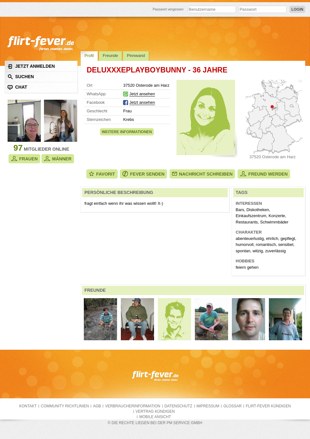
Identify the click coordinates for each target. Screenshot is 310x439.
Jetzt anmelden (31, 66)
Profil (89, 55)
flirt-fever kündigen (268, 406)
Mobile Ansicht (155, 417)
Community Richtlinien (65, 406)
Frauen (24, 158)
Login (297, 9)
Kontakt (28, 406)
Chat (17, 87)
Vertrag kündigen (155, 411)
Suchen (21, 76)
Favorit (102, 174)
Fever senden (143, 174)
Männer (57, 158)
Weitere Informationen (127, 132)
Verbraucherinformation (132, 406)
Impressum (207, 406)
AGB (97, 406)
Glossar (232, 406)
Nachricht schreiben (202, 174)
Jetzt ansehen (142, 93)
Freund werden (264, 174)
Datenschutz (178, 406)
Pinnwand (136, 55)
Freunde (110, 55)
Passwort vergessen (168, 9)
